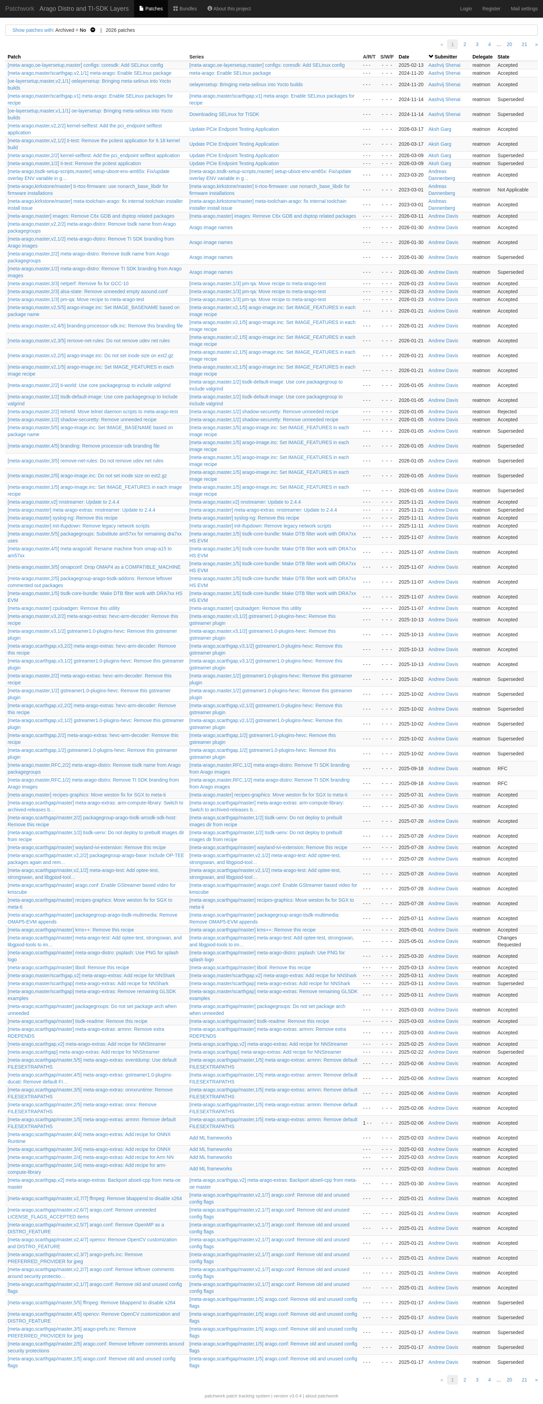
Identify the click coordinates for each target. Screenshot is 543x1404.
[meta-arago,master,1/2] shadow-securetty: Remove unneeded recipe (263, 411)
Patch (14, 57)
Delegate (482, 57)
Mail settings (524, 8)
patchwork (215, 1395)
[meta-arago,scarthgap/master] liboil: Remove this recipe (68, 967)
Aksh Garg (439, 129)
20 (509, 44)
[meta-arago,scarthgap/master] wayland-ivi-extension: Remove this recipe (87, 847)
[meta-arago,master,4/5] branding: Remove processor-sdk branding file (84, 446)
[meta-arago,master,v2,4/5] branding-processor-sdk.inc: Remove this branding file (95, 325)
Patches (151, 8)
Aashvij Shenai (444, 65)
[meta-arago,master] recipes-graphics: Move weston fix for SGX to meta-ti (87, 795)
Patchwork (19, 8)
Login (466, 8)
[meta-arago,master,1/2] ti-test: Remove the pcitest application (74, 163)
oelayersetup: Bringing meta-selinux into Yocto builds (246, 84)
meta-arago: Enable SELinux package (230, 73)
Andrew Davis (443, 216)
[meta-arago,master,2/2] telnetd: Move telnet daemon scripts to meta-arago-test (93, 411)
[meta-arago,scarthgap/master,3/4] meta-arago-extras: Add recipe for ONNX (89, 1149)
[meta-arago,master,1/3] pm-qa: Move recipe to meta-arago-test (257, 283)
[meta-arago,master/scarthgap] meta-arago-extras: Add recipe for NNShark (88, 983)
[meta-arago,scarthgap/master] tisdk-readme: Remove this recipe (78, 1021)
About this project (229, 8)
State (503, 57)
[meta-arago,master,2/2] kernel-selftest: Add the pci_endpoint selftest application (94, 155)
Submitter (446, 57)
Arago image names (211, 227)
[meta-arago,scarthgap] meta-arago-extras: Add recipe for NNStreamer (84, 1052)
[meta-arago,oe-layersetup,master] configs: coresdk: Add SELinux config (85, 65)
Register (491, 8)
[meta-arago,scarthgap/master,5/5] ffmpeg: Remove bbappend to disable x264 (92, 1302)
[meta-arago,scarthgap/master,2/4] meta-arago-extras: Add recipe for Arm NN (90, 1157)
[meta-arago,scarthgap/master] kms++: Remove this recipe (71, 930)
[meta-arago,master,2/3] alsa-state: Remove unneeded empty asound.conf (88, 291)
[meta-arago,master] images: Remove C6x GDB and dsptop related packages (91, 216)
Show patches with (32, 30)
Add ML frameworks (210, 1138)
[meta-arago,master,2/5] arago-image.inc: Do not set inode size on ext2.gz (87, 475)
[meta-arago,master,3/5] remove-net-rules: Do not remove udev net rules (85, 461)
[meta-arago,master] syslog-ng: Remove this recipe (62, 518)
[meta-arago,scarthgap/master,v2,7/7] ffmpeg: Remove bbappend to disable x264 (95, 1198)
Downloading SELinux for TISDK (224, 114)
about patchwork (321, 1395)
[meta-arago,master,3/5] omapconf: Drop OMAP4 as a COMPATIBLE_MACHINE (94, 567)
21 (524, 44)
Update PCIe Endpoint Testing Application (234, 129)
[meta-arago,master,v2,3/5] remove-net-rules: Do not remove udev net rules (89, 340)
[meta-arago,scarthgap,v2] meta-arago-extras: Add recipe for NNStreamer (87, 1044)
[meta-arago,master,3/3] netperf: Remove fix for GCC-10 (68, 283)
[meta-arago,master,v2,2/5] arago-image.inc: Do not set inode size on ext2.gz (90, 355)
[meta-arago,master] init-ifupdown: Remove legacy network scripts (79, 526)
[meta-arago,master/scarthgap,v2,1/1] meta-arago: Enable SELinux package (89, 73)
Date (404, 57)
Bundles (185, 8)
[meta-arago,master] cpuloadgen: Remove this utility (64, 608)
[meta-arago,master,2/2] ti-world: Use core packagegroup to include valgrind (89, 385)
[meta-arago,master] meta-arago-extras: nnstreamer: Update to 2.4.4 (81, 510)
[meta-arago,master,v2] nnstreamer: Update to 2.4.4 (63, 502)
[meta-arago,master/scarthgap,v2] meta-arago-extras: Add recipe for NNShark (91, 975)
